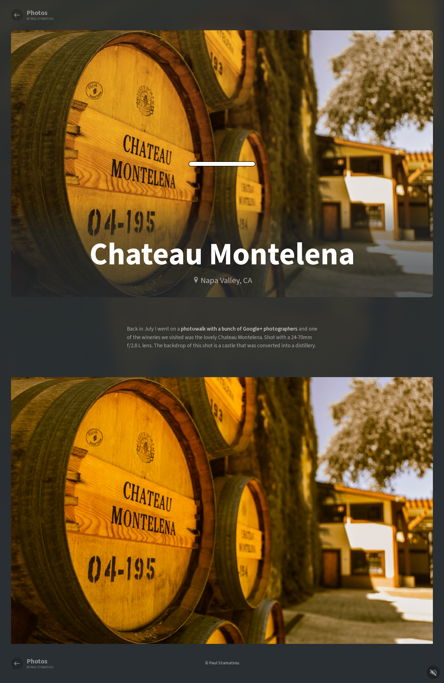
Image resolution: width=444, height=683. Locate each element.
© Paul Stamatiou (222, 663)
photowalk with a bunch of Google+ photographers (239, 328)
